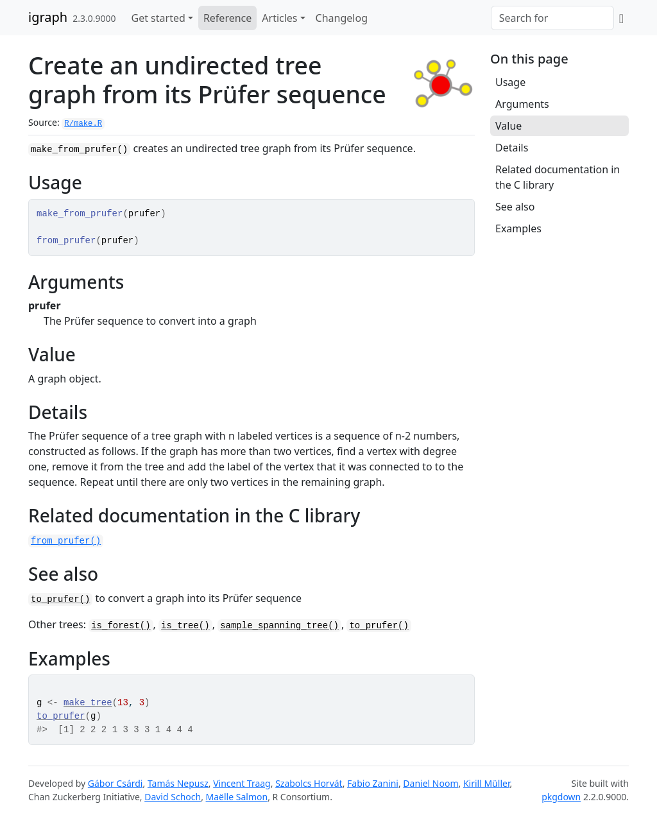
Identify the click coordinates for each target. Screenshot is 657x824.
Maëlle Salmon (237, 797)
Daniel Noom (430, 783)
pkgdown (561, 797)
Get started (158, 18)
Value (508, 126)
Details (511, 148)
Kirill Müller (486, 783)
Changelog (342, 18)
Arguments (522, 104)
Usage (510, 82)
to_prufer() (60, 599)
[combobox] (552, 18)
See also (514, 207)
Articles (279, 18)
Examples (518, 228)
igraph (47, 17)
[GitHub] (621, 18)
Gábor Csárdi (115, 783)
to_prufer (61, 716)
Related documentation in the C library (557, 177)
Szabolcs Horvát (309, 783)
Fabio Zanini (372, 783)
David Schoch (172, 797)
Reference (227, 18)
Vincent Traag (242, 783)
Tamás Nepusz (178, 783)
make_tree (88, 703)
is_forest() (120, 626)
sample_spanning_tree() (279, 626)
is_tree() (185, 626)
